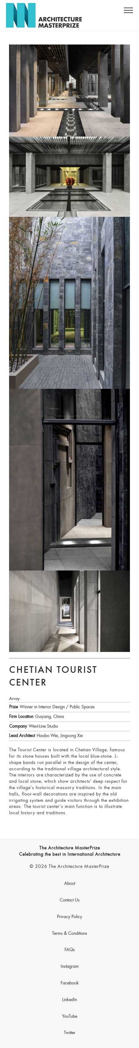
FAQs (70, 949)
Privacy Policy (69, 916)
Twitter (69, 1032)
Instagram (70, 966)
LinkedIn (69, 999)
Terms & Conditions (69, 933)
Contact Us (70, 900)
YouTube (69, 1016)
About (69, 883)
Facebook (70, 983)
